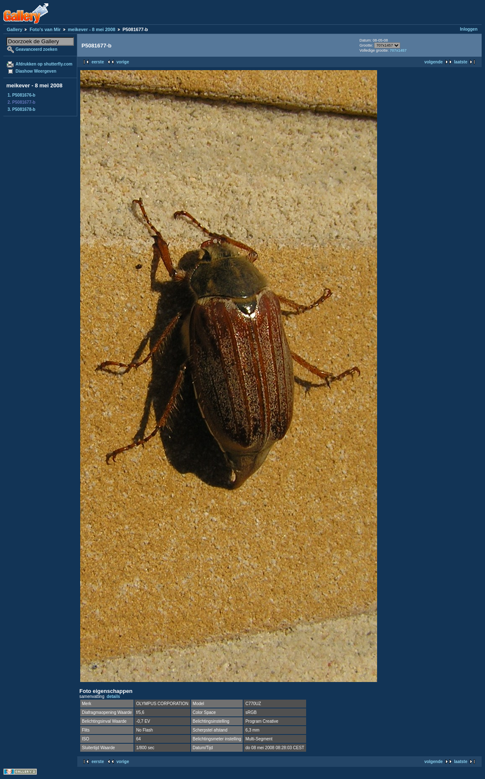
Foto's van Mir (44, 29)
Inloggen (468, 29)
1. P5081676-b (21, 95)
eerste (98, 62)
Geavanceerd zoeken (37, 49)
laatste (460, 62)
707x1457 (398, 50)
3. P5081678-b (21, 109)
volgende (433, 62)
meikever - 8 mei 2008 (91, 29)
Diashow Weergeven (36, 71)
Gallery (14, 29)
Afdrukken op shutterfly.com (44, 64)
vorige (122, 62)
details (113, 696)
